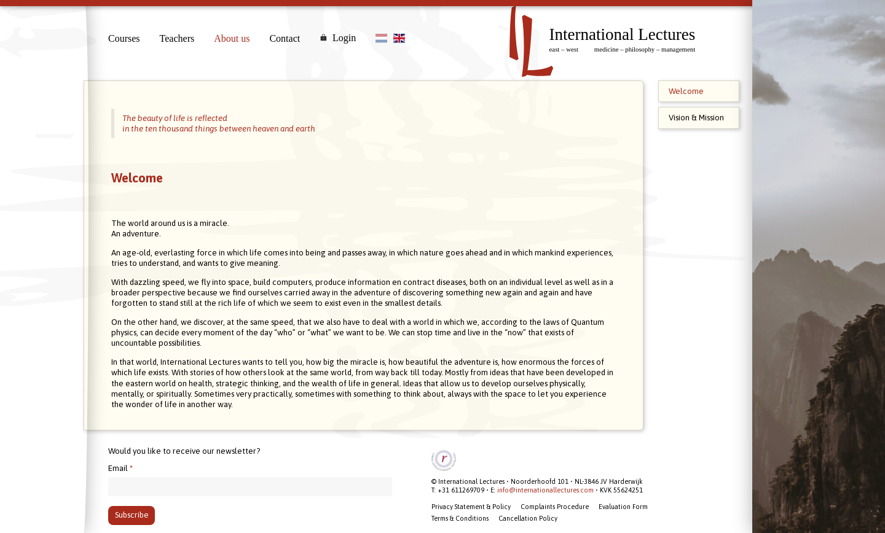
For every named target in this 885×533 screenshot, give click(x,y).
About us (232, 38)
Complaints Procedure (555, 506)
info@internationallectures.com (545, 490)
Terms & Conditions (460, 518)
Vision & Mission (696, 117)
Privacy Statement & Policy (471, 506)
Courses (124, 38)
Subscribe (132, 514)
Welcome (686, 91)
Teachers (177, 38)
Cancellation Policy (527, 518)
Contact (284, 38)
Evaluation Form (623, 506)
